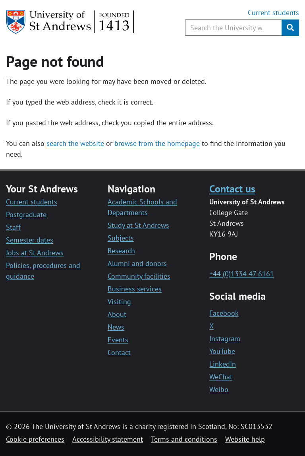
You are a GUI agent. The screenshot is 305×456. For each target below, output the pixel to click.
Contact (119, 352)
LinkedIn (222, 364)
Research (121, 250)
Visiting (119, 301)
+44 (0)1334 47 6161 (241, 273)
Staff (13, 227)
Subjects (121, 238)
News (116, 327)
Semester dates (29, 239)
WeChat (220, 376)
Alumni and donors (137, 263)
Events (118, 339)
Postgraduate (26, 214)
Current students (273, 12)
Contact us (232, 188)
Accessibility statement (107, 439)
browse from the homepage (157, 143)
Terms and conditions (184, 439)
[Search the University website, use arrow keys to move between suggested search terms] (233, 27)
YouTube (222, 351)
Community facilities (139, 276)
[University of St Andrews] (70, 22)
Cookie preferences (35, 439)
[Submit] (290, 27)
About (117, 314)
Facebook (224, 313)
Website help (245, 439)
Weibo (218, 389)
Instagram (224, 338)
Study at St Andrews (138, 225)
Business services (135, 288)
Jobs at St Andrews (35, 252)
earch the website (77, 143)
